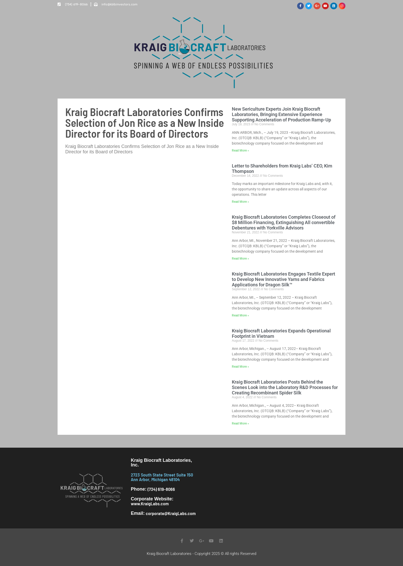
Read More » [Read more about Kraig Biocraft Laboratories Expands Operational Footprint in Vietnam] (240, 366)
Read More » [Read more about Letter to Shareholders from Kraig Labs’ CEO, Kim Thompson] (240, 202)
